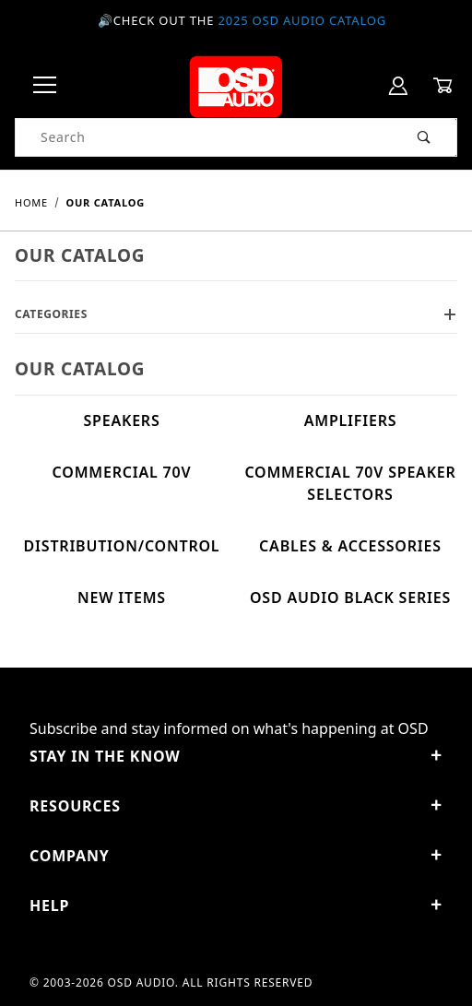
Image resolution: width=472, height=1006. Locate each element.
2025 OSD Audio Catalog (302, 20)
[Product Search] (204, 137)
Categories (236, 314)
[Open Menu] (46, 86)
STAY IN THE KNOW (236, 756)
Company (236, 856)
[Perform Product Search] (424, 137)
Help (236, 905)
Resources (236, 806)
